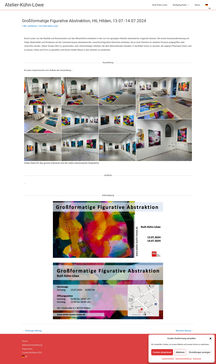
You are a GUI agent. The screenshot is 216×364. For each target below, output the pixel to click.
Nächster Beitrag (185, 330)
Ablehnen (180, 352)
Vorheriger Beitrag (31, 330)
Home (25, 341)
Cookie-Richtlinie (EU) (32, 352)
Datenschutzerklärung (183, 359)
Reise (197, 5)
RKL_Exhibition (30, 26)
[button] (210, 338)
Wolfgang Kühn (180, 5)
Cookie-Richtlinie (168, 359)
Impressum (197, 359)
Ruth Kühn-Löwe (159, 5)
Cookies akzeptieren (162, 352)
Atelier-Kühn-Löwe (24, 5)
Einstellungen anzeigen (199, 352)
